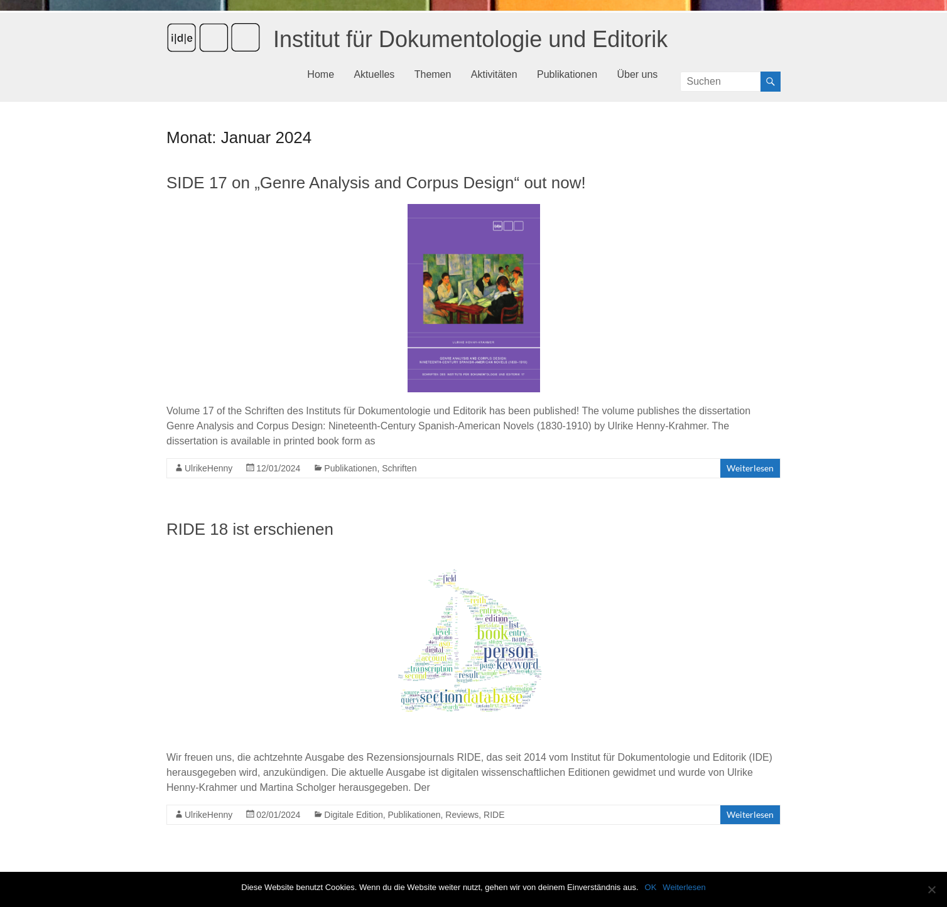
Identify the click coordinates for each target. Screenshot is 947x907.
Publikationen (567, 74)
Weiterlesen (750, 468)
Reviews (462, 815)
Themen (433, 74)
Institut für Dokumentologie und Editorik (470, 39)
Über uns (637, 74)
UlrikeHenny (208, 468)
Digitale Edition (353, 815)
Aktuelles (374, 74)
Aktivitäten (494, 74)
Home (320, 74)
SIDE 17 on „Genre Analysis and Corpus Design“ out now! (376, 182)
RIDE (494, 815)
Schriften (399, 468)
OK (651, 887)
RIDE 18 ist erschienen (249, 529)
